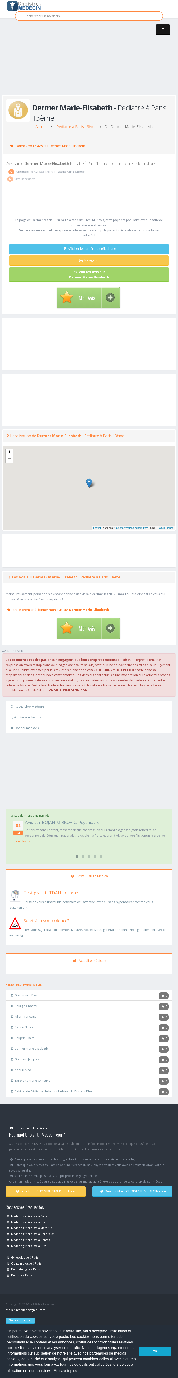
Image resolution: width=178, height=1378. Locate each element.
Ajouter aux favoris (26, 717)
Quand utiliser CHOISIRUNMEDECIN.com (133, 1191)
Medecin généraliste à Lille (26, 1222)
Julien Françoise (24, 1016)
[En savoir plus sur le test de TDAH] (15, 895)
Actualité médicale (89, 960)
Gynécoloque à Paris (22, 1257)
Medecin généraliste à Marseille (30, 1228)
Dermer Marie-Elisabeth (29, 1048)
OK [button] (155, 1351)
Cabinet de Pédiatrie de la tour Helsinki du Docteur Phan (52, 1091)
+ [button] (9, 452)
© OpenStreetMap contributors (131, 527)
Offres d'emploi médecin (29, 1128)
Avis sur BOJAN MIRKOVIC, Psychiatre (62, 822)
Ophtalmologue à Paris (24, 1263)
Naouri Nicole (22, 1027)
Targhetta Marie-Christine (31, 1080)
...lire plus (21, 841)
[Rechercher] (89, 16)
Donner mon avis (25, 728)
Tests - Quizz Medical (89, 876)
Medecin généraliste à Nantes (28, 1240)
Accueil (41, 126)
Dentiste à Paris (19, 1275)
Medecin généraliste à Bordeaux (30, 1234)
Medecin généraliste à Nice (26, 1246)
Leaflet (97, 527)
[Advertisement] (90, 60)
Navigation (89, 260)
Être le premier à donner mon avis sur (58, 609)
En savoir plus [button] (65, 1371)
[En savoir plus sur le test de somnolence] (15, 923)
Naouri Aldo (21, 1070)
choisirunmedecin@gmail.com (25, 1310)
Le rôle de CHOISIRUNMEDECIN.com (46, 1191)
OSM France (166, 527)
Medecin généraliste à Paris (27, 1216)
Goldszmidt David (25, 995)
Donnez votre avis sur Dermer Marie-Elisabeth (47, 146)
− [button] (9, 459)
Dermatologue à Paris (23, 1269)
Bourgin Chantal (24, 1006)
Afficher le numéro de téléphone (90, 248)
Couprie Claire (23, 1038)
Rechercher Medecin (27, 706)
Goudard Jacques (25, 1059)
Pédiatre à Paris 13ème (76, 126)
